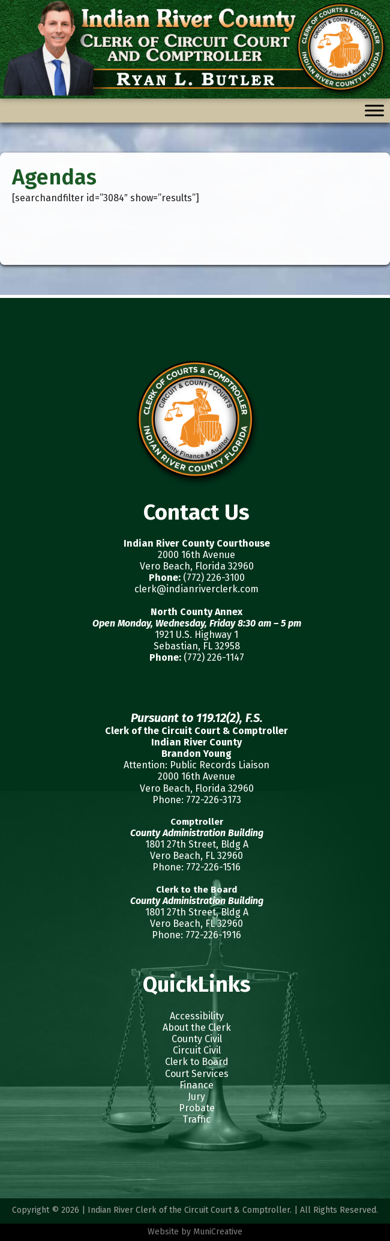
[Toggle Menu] (374, 110)
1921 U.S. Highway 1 (196, 634)
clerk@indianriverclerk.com (196, 589)
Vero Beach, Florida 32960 (197, 566)
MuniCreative (217, 1232)
